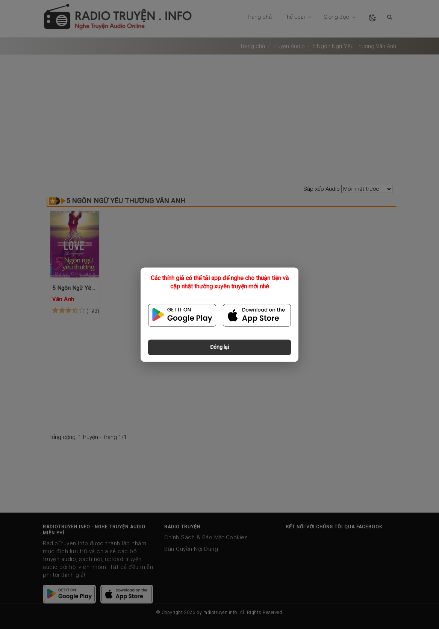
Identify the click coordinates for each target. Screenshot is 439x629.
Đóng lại (219, 347)
